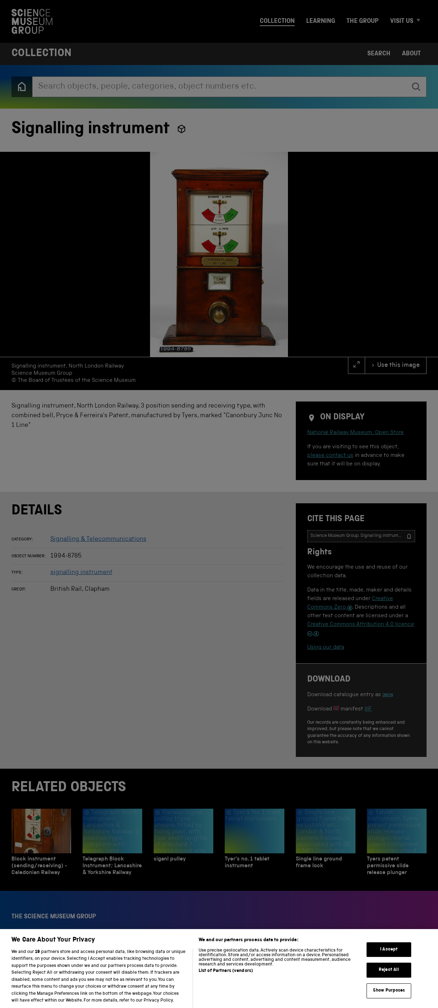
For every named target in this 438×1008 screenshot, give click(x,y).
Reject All (389, 977)
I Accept (389, 956)
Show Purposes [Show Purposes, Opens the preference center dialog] (389, 997)
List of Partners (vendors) (226, 978)
